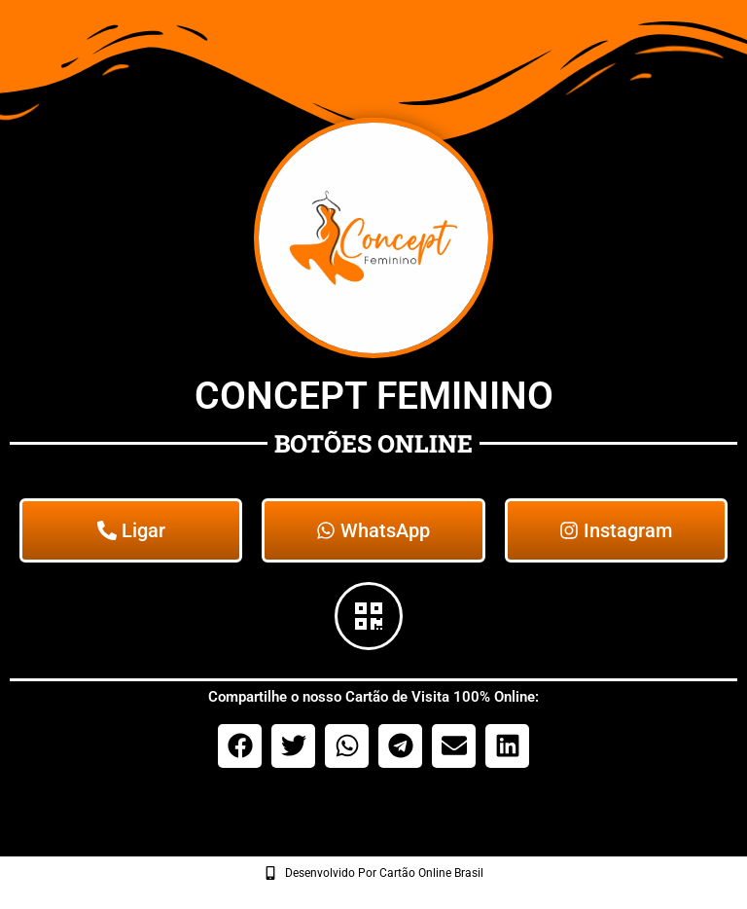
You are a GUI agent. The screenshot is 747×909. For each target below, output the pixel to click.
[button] (240, 746)
